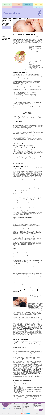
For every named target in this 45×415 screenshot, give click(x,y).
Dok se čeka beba (25, 403)
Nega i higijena (25, 405)
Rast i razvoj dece (26, 406)
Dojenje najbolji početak (6, 18)
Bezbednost (25, 408)
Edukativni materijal (16, 409)
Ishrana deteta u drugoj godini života (6, 39)
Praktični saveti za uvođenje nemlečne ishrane (5, 35)
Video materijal (15, 410)
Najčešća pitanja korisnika (17, 408)
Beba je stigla (25, 404)
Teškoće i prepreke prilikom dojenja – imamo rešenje (5, 24)
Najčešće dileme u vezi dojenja (6, 28)
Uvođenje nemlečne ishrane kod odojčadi (5, 32)
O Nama (14, 403)
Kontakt (14, 405)
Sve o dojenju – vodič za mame (6, 21)
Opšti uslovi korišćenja (16, 406)
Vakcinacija (25, 407)
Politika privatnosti (16, 404)
